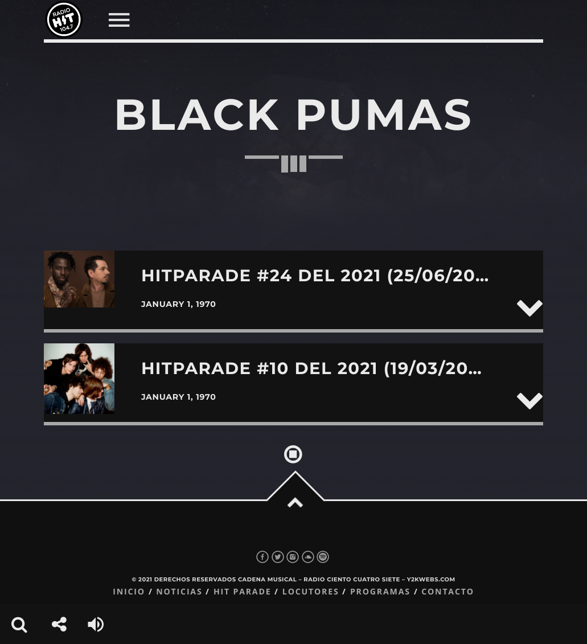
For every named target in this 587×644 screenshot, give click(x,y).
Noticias (179, 591)
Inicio (129, 591)
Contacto (447, 591)
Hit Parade (242, 591)
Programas (380, 591)
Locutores (310, 591)
